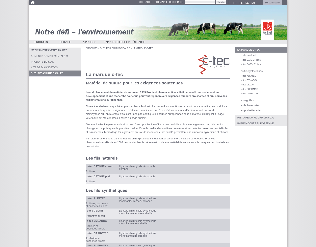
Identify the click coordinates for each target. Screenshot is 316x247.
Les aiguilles (246, 100)
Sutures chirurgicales (115, 48)
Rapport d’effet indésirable (124, 42)
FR (234, 3)
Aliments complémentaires (49, 56)
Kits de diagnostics (44, 67)
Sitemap (160, 2)
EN (252, 3)
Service (65, 42)
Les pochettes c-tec (250, 110)
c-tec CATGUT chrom (251, 64)
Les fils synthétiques (251, 71)
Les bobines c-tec (249, 105)
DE (246, 3)
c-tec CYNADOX (249, 80)
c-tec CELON (247, 84)
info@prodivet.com (210, 237)
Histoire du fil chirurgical (255, 117)
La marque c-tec (248, 49)
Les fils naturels (248, 55)
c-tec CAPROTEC (250, 93)
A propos (89, 42)
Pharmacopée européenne (255, 123)
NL (240, 3)
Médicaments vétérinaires (49, 50)
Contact (144, 2)
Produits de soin (42, 61)
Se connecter (272, 2)
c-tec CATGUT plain (251, 60)
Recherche (176, 2)
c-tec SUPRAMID (249, 89)
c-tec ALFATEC (248, 76)
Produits (41, 42)
